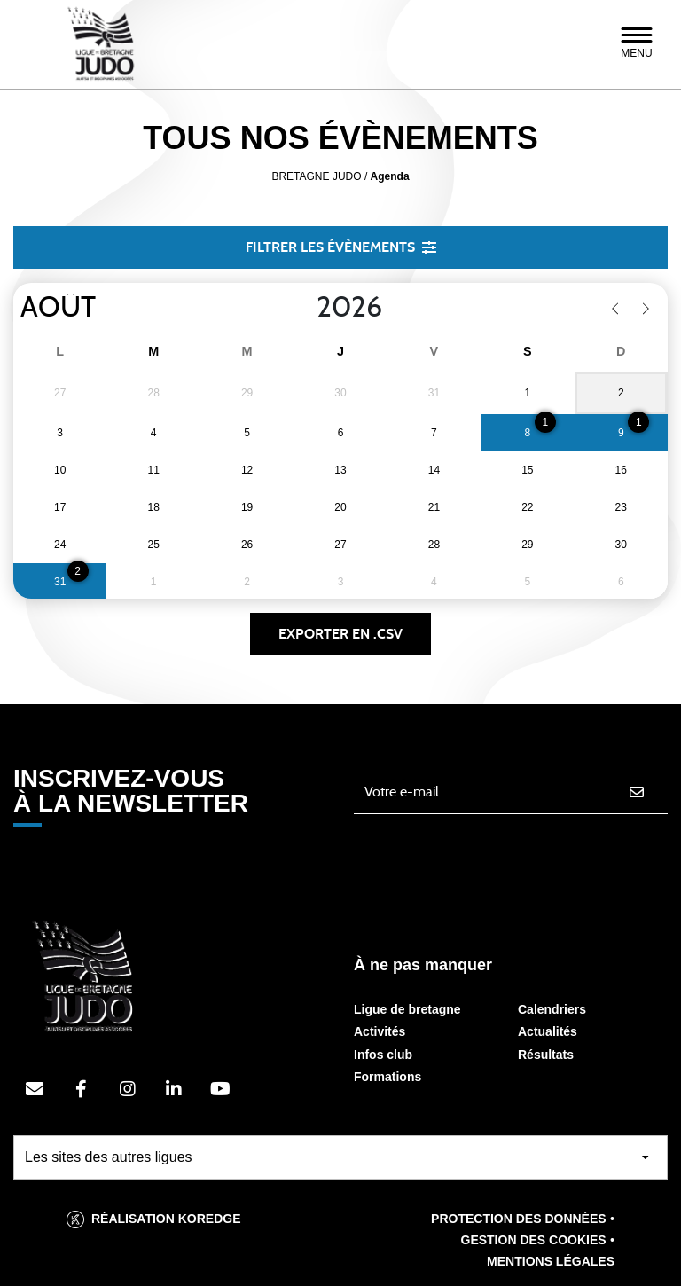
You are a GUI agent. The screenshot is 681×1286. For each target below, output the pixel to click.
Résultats (546, 1054)
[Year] (302, 308)
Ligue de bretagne (407, 1009)
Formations (387, 1077)
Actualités (547, 1031)
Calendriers (552, 1009)
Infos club (383, 1054)
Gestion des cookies (534, 1240)
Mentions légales (550, 1261)
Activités (379, 1031)
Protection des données (519, 1219)
